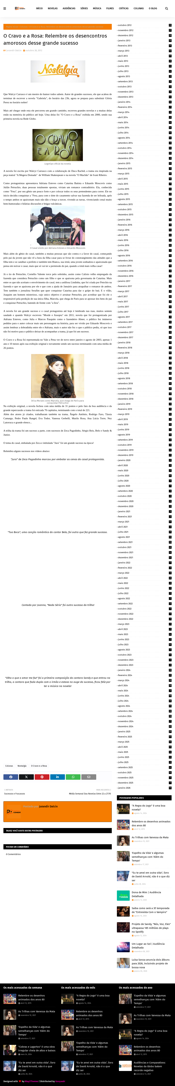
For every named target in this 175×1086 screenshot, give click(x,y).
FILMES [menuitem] (110, 8)
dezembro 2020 (145, 506)
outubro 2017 (145, 327)
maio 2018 (145, 363)
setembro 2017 (145, 322)
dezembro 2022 (145, 619)
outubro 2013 (145, 86)
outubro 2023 (145, 654)
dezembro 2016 (145, 276)
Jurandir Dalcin (14, 50)
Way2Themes (31, 1081)
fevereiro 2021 (145, 516)
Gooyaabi (60, 1081)
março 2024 (145, 680)
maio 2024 (145, 690)
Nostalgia (22, 766)
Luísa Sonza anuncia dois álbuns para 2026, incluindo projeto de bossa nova (151, 963)
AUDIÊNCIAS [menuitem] (69, 8)
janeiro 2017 (145, 281)
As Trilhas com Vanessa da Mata (150, 837)
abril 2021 (145, 527)
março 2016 (145, 230)
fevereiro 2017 (145, 286)
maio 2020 (145, 470)
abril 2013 (145, 56)
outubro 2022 (145, 608)
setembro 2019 (145, 439)
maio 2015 (145, 184)
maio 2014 (145, 122)
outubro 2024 (145, 716)
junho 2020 (145, 475)
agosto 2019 (145, 434)
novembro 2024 (145, 721)
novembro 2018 (145, 393)
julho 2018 (145, 373)
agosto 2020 (145, 486)
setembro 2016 (145, 260)
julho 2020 (145, 480)
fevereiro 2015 (145, 168)
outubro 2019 (145, 445)
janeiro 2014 (145, 102)
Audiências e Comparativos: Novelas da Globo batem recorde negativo (150, 1066)
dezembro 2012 (145, 35)
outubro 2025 (145, 772)
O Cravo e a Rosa (39, 766)
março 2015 (145, 173)
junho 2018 (145, 368)
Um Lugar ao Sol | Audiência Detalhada (148, 945)
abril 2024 (145, 685)
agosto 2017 (145, 317)
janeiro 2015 (145, 163)
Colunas (24, 27)
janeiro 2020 (145, 460)
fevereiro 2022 (145, 567)
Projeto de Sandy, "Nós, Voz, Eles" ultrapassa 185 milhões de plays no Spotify (151, 928)
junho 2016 (145, 245)
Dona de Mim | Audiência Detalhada (146, 894)
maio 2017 (145, 301)
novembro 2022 (145, 614)
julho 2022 (145, 593)
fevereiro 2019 (145, 409)
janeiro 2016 (145, 219)
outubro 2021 (145, 547)
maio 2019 (145, 424)
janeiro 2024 (145, 670)
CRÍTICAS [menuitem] (124, 8)
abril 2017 (145, 296)
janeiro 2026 (145, 788)
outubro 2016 (145, 265)
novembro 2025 (145, 777)
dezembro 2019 (145, 455)
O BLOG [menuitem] (153, 8)
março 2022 (145, 573)
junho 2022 (145, 588)
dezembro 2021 (145, 557)
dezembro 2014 (145, 158)
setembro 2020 (145, 491)
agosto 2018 (145, 378)
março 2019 (145, 414)
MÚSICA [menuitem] (97, 8)
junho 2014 (145, 127)
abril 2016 (145, 235)
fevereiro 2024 (145, 675)
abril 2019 (145, 419)
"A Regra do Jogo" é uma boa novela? (148, 807)
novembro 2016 (145, 271)
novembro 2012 (145, 30)
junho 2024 (145, 695)
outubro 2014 (145, 148)
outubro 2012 (145, 25)
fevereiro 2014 (145, 107)
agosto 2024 (145, 706)
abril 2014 (145, 117)
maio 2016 (145, 240)
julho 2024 (145, 701)
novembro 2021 (145, 552)
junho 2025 (145, 757)
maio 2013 (145, 61)
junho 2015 (145, 189)
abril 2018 (145, 358)
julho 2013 (145, 71)
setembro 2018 (145, 383)
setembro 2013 (145, 81)
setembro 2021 (145, 542)
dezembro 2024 (145, 726)
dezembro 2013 (145, 97)
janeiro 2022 (145, 562)
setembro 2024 (145, 711)
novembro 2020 (145, 501)
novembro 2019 (145, 450)
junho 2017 (145, 306)
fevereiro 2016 (145, 225)
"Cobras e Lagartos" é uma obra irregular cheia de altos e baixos (36, 1048)
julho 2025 (145, 762)
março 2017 (145, 291)
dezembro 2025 (145, 782)
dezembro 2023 (145, 665)
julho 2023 (145, 644)
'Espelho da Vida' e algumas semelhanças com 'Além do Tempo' (148, 856)
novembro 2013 (145, 91)
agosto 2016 (145, 255)
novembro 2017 (145, 332)
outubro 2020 (145, 496)
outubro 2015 (145, 209)
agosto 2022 (145, 598)
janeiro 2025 (145, 731)
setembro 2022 (145, 603)
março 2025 (145, 741)
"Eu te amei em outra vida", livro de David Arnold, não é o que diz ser (151, 876)
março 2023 (145, 624)
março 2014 (145, 112)
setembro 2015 (145, 204)
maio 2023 (145, 634)
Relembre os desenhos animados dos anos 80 (151, 823)
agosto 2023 (145, 649)
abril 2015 (145, 178)
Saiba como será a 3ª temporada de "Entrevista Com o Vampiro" (150, 910)
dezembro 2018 (145, 399)
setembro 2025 (145, 767)
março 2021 (145, 521)
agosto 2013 (145, 76)
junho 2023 (145, 639)
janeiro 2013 (145, 40)
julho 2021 (145, 532)
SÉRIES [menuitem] (84, 8)
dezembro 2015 (145, 214)
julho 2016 (145, 250)
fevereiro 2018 (145, 347)
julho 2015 (145, 194)
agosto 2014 (145, 137)
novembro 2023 (145, 660)
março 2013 (145, 50)
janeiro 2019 (145, 404)
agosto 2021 (145, 537)
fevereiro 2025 (145, 736)
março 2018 (145, 352)
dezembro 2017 (145, 337)
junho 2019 (145, 429)
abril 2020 (145, 465)
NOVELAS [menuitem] (53, 8)
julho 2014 (145, 132)
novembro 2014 (145, 153)
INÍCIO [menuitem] (39, 8)
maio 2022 (145, 583)
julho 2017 (145, 312)
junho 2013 (145, 66)
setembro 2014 (145, 143)
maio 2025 (145, 752)
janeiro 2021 (145, 511)
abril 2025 (145, 747)
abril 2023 (145, 629)
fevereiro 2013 (145, 45)
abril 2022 (145, 578)
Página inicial (12, 27)
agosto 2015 (145, 199)
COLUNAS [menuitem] (139, 8)
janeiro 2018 (145, 342)
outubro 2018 (145, 388)
